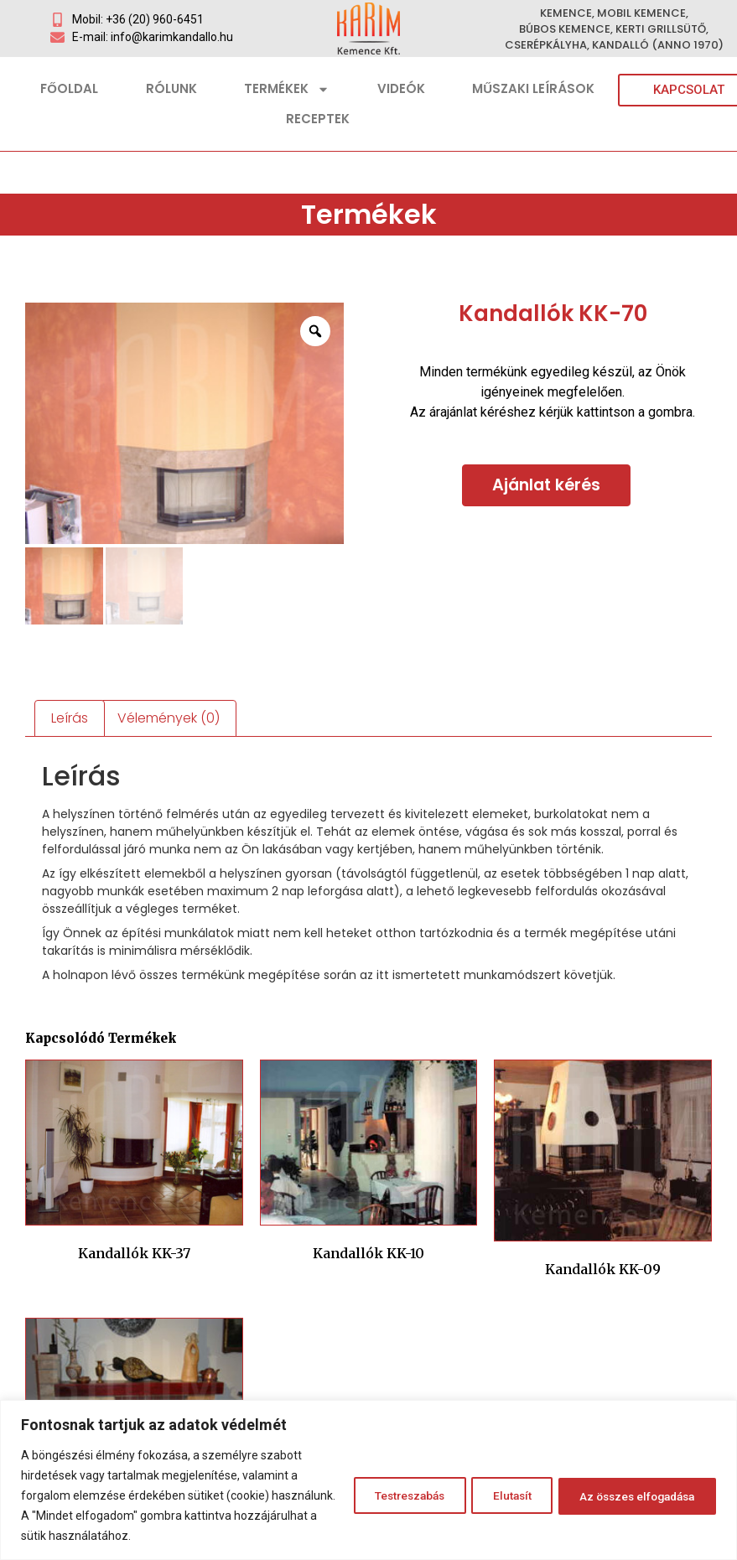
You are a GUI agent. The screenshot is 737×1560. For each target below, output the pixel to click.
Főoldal (69, 88)
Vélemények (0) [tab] (168, 718)
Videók (401, 88)
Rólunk (171, 88)
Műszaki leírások (533, 88)
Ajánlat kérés (546, 485)
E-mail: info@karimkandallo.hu (152, 37)
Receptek (318, 118)
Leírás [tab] (69, 718)
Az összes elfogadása (630, 1495)
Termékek (287, 89)
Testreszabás (379, 1495)
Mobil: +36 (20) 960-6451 (138, 19)
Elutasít (492, 1495)
